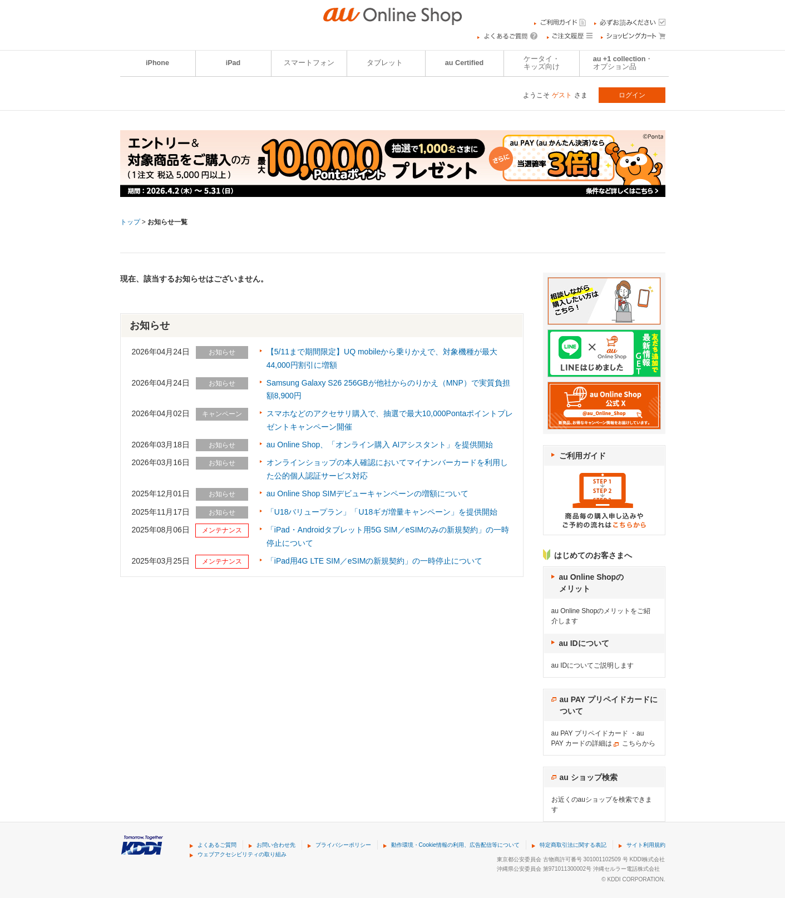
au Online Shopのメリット (591, 583)
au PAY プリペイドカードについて (609, 705)
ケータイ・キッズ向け (542, 63)
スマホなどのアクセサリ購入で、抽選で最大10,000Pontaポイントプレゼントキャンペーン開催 (389, 420)
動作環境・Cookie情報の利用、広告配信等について (455, 845)
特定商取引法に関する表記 (573, 845)
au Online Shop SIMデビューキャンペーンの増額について (367, 493)
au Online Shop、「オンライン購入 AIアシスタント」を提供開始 (379, 444)
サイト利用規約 (645, 845)
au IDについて (584, 643)
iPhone (157, 63)
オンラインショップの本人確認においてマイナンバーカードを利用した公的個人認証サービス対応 (387, 469)
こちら (632, 743)
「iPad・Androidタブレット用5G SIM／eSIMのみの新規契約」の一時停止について (387, 536)
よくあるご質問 (217, 845)
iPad (233, 63)
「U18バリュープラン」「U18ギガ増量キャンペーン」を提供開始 (381, 511)
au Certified (464, 63)
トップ (130, 222)
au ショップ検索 (589, 777)
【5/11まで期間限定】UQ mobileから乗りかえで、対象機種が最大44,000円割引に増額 (381, 358)
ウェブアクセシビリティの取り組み (242, 854)
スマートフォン (309, 63)
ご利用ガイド (582, 455)
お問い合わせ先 (275, 845)
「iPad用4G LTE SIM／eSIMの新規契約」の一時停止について (374, 560)
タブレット (385, 63)
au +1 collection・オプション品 (623, 63)
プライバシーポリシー (343, 845)
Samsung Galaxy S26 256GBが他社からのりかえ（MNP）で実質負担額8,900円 (388, 389)
